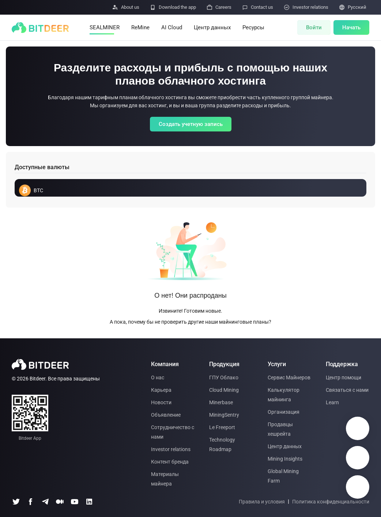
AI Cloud (171, 27)
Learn (332, 402)
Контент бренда (170, 462)
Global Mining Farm (283, 476)
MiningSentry (224, 415)
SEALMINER (105, 27)
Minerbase (221, 402)
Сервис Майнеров (289, 377)
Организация (283, 412)
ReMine (140, 27)
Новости (161, 402)
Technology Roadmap (222, 444)
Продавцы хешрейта (280, 429)
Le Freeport (222, 427)
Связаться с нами (347, 390)
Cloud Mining (224, 390)
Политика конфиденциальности (330, 502)
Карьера (161, 390)
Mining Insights (285, 459)
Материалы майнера (165, 479)
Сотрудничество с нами (172, 432)
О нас (157, 377)
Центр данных (212, 27)
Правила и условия (262, 502)
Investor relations (170, 449)
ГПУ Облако (223, 377)
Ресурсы (253, 27)
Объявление (166, 415)
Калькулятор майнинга (283, 394)
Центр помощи (343, 377)
